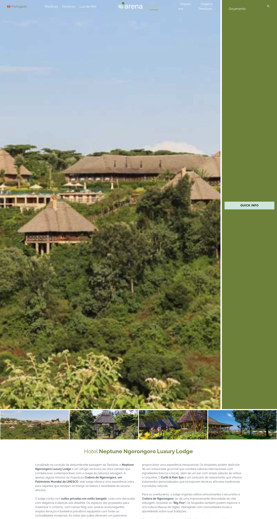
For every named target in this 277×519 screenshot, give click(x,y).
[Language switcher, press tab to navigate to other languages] (19, 6)
